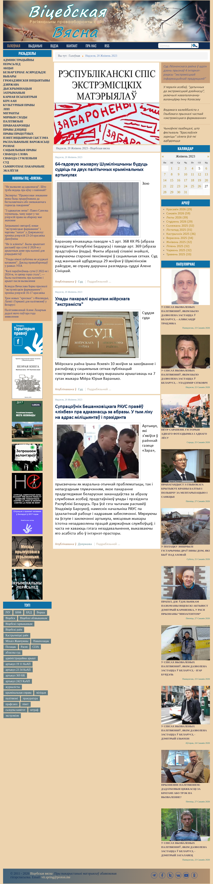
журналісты (13, 686)
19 (199, 180)
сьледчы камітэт (15, 709)
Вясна (74, 31)
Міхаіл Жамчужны (17, 641)
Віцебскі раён (14, 629)
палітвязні (12, 698)
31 (185, 192)
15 (171, 180)
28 (164, 192)
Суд (80, 281)
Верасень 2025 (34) (179, 238)
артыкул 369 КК (15, 675)
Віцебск (10, 618)
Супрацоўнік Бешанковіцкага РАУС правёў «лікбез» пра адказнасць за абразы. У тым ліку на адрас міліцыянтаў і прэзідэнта (103, 412)
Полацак (11, 646)
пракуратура (30, 698)
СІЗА (36, 646)
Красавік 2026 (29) (179, 209)
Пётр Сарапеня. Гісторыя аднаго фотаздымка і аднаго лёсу (184, 433)
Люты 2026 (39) (177, 217)
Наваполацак (41, 641)
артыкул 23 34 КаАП (18, 669)
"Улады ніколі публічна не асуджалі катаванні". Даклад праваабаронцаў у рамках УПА (26, 262)
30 (178, 192)
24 (185, 186)
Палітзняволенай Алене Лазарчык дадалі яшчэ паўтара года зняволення (25, 313)
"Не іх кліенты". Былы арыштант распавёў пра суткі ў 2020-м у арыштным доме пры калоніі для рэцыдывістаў (25, 249)
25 (192, 186)
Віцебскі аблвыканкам (33, 618)
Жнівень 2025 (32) (179, 242)
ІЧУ (8, 612)
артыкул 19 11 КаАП (18, 664)
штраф (34, 709)
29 (171, 192)
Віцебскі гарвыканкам (19, 623)
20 (206, 180)
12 (199, 174)
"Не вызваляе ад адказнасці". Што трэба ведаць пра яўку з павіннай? (25, 188)
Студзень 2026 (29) (179, 221)
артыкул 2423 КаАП (18, 681)
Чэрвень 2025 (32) (179, 250)
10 (185, 174)
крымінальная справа (18, 692)
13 (206, 174)
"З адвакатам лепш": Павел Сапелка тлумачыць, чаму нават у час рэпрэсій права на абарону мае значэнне (26, 215)
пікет (25, 704)
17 (185, 180)
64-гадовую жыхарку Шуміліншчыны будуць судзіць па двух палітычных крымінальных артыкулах (101, 170)
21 (164, 186)
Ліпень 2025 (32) (177, 246)
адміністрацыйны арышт (21, 658)
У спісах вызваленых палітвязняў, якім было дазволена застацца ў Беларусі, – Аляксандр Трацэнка (180, 315)
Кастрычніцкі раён (17, 635)
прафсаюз (11, 704)
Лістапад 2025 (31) (179, 230)
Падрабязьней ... (99, 281)
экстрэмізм (12, 715)
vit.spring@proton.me (56, 877)
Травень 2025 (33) (178, 254)
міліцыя (41, 692)
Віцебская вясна (41, 873)
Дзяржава (85, 544)
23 (178, 186)
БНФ (18, 612)
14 (164, 180)
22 (171, 186)
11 (192, 174)
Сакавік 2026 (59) (178, 213)
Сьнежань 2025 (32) (180, 225)
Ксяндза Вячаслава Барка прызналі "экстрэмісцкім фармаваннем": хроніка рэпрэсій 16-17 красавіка (26, 289)
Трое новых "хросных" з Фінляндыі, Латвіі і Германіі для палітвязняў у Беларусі (27, 301)
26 (199, 186)
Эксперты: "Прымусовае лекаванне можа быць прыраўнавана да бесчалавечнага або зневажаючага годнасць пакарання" (26, 200)
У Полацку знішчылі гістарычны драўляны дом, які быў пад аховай (185, 550)
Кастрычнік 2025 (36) (181, 234)
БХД (29, 612)
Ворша (41, 612)
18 (192, 180)
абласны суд (13, 652)
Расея (24, 646)
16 (178, 180)
